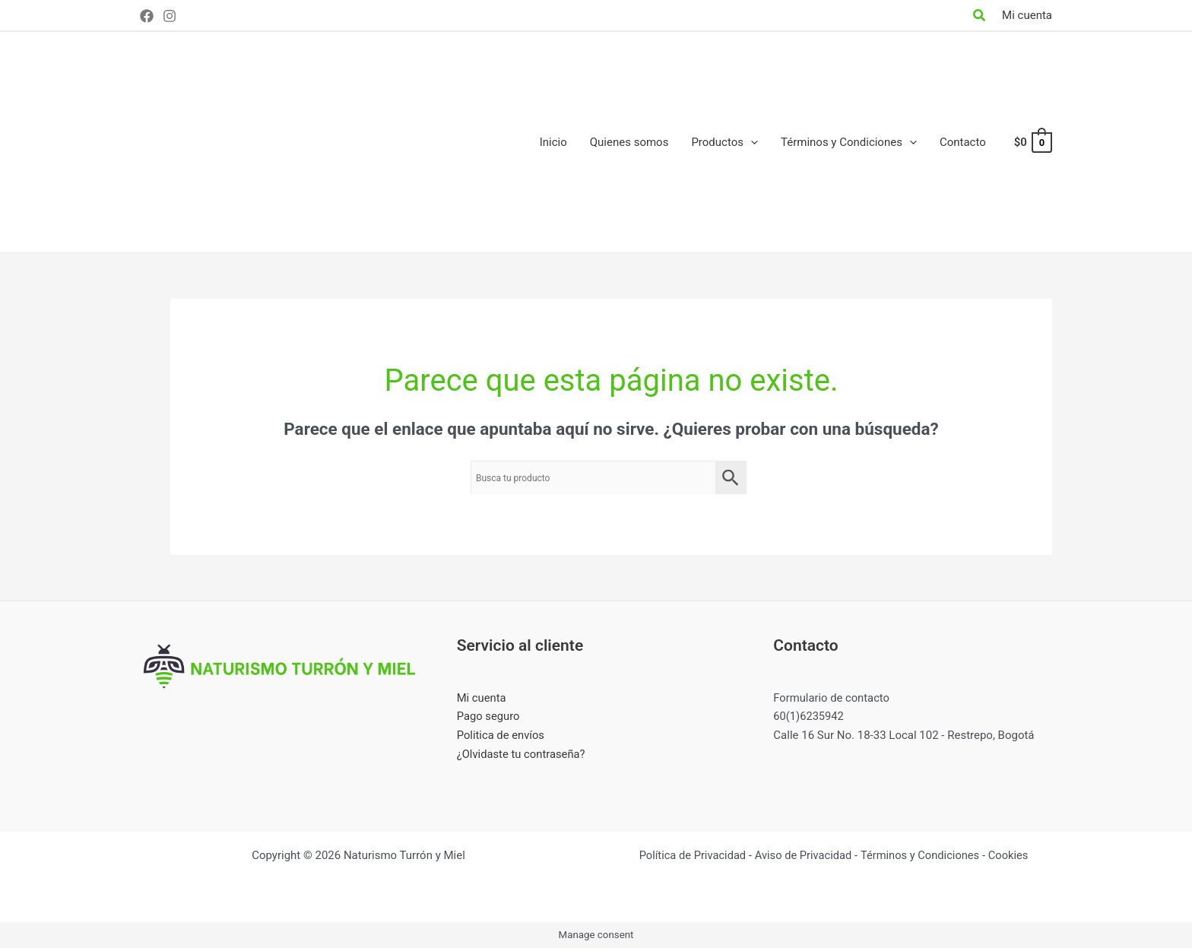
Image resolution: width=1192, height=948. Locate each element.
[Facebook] (147, 16)
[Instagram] (169, 16)
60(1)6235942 (809, 716)
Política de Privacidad (689, 855)
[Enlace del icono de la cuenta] (1027, 15)
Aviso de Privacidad (803, 855)
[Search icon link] (980, 17)
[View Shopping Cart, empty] (1032, 142)
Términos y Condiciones (921, 855)
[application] (750, 142)
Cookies (1011, 855)
